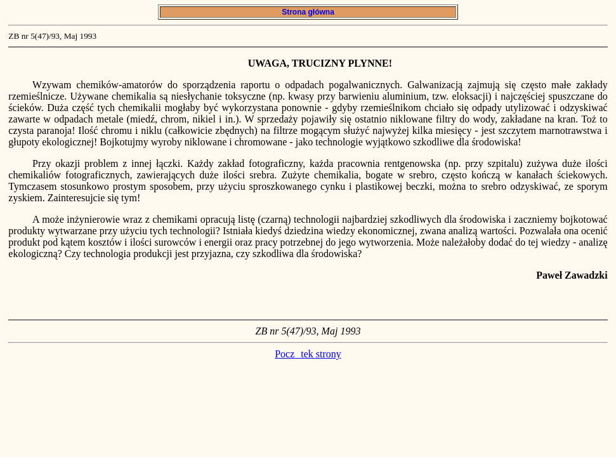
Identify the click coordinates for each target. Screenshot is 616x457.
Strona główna (308, 12)
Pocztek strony (308, 353)
